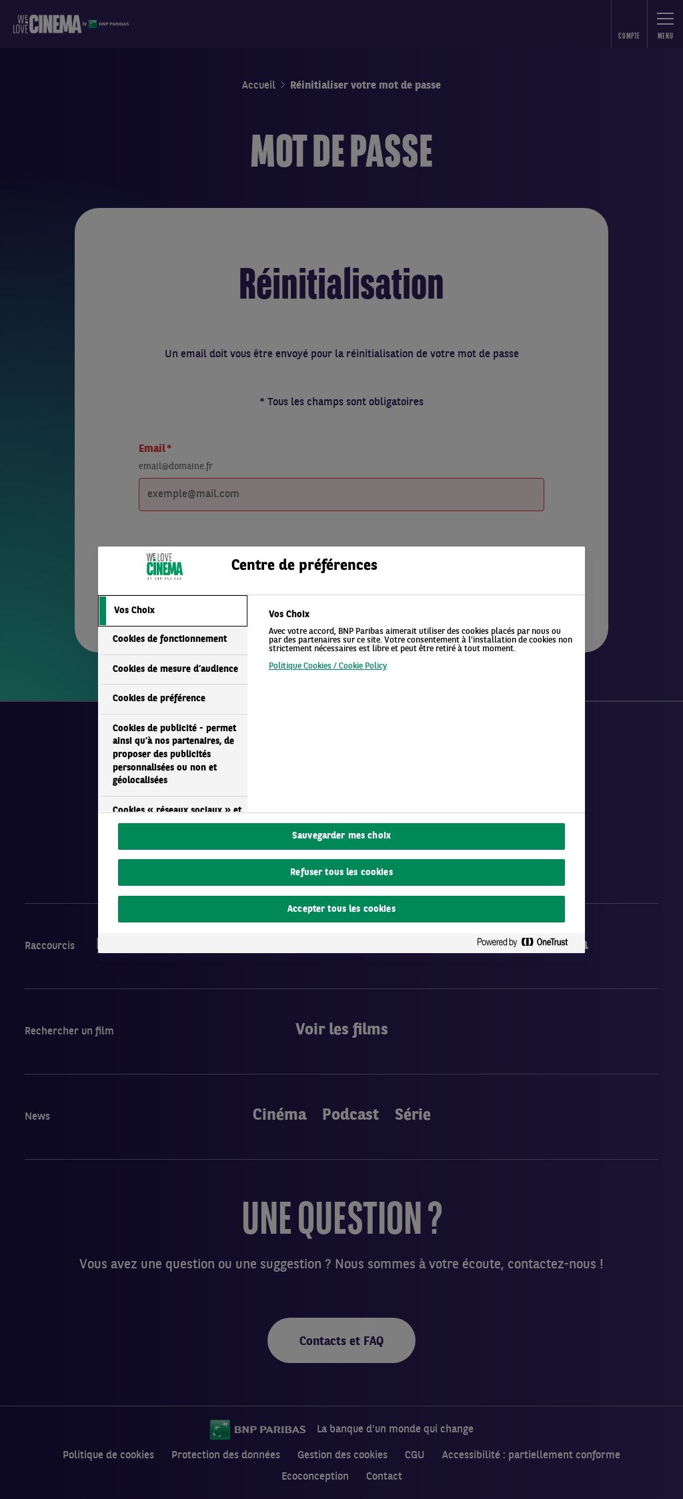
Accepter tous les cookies (341, 909)
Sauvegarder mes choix (341, 836)
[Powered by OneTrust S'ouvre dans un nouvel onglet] (527, 942)
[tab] (172, 611)
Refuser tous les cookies (341, 873)
